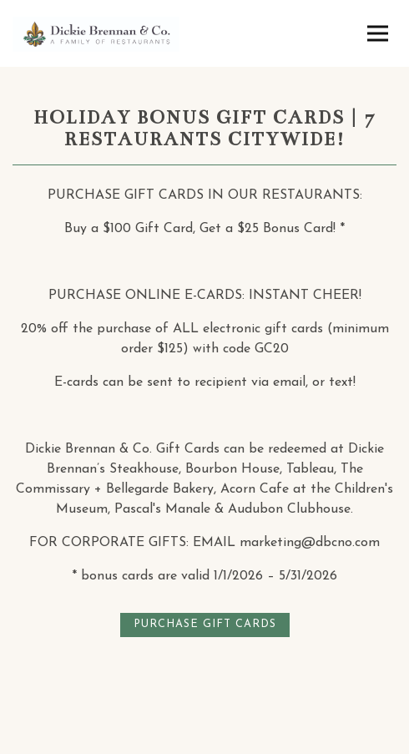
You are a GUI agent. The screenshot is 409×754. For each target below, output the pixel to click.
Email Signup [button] (205, 741)
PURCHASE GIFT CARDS (205, 624)
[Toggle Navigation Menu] (377, 34)
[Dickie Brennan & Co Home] (96, 33)
